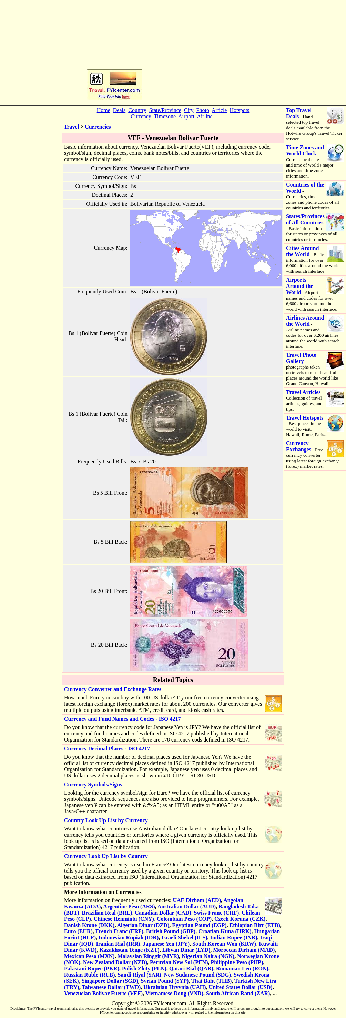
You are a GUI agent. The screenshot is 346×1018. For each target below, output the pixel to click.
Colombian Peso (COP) (184, 919)
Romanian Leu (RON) (242, 968)
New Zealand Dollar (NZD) (115, 962)
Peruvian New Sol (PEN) (179, 962)
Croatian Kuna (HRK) (224, 931)
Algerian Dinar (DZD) (143, 925)
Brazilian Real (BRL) (107, 913)
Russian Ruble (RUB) (89, 975)
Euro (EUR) (78, 931)
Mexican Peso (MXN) (89, 956)
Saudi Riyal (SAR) (139, 975)
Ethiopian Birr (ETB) (254, 925)
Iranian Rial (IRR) (118, 944)
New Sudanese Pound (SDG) (197, 975)
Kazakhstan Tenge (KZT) (129, 950)
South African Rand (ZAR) (238, 993)
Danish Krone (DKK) (89, 925)
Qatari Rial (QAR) (191, 968)
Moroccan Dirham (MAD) (244, 950)
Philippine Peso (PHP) (237, 962)
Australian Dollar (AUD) (186, 906)
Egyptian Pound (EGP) (199, 925)
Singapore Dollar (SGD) (110, 981)
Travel (71, 127)
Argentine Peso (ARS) (129, 906)
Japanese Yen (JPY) (166, 944)
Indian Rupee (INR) (233, 937)
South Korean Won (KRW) (224, 944)
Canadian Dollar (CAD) (163, 913)
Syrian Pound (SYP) (165, 981)
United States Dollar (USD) (241, 987)
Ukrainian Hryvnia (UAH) (174, 987)
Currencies (98, 127)
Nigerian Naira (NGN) (208, 956)
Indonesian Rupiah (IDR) (129, 937)
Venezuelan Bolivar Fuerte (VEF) (103, 993)
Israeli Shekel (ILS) (184, 937)
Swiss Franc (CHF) (216, 913)
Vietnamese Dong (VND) (174, 993)
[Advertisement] (202, 52)
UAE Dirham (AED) (197, 900)
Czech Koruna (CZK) (239, 919)
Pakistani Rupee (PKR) (91, 968)
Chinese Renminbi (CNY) (124, 919)
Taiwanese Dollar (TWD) (111, 987)
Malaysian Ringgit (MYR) (148, 956)
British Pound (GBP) (170, 931)
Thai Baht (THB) (211, 981)
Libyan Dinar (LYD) (186, 950)
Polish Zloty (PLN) (144, 968)
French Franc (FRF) (119, 931)
